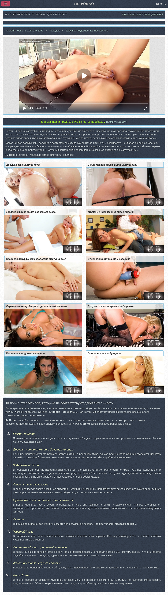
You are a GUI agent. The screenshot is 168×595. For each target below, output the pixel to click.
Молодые (54, 30)
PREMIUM (161, 4)
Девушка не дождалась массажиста (87, 30)
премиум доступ (116, 121)
